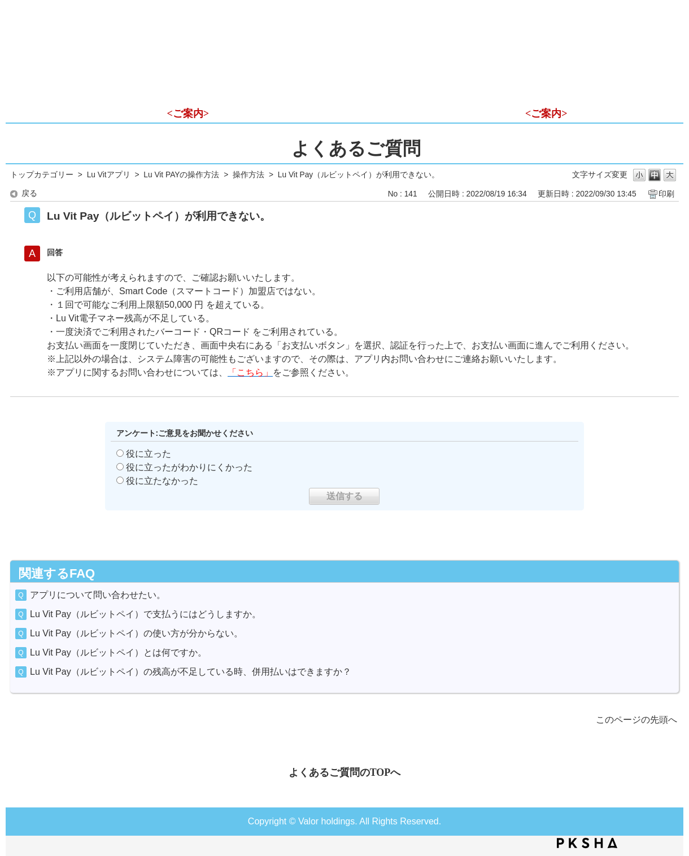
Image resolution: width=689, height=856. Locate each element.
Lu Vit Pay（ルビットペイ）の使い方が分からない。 (136, 633)
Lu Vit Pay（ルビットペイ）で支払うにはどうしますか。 (145, 614)
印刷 (666, 194)
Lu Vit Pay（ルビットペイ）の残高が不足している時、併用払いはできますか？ (190, 671)
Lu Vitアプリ (108, 175)
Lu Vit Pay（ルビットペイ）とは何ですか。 (118, 652)
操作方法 (248, 175)
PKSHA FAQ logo (587, 843)
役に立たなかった (162, 481)
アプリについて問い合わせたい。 (97, 595)
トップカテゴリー (41, 175)
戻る (29, 193)
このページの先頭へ (636, 719)
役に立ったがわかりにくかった (189, 467)
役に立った (148, 453)
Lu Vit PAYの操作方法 (181, 175)
